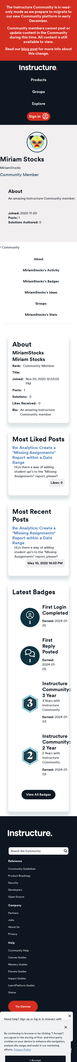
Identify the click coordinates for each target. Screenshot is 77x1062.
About (38, 259)
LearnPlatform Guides (21, 985)
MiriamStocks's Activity (41, 270)
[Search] (38, 851)
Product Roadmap (19, 875)
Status (12, 992)
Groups (38, 91)
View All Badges (38, 794)
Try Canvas (23, 1006)
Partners (13, 913)
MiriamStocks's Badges (41, 281)
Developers (15, 889)
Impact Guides (17, 978)
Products (38, 80)
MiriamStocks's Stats (41, 315)
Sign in (34, 116)
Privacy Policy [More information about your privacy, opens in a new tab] (22, 1056)
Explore (38, 103)
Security (13, 882)
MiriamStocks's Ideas (41, 292)
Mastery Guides (17, 964)
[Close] (65, 1034)
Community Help (18, 950)
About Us (14, 927)
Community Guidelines (22, 868)
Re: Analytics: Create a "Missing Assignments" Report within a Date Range (34, 455)
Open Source (16, 896)
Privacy (12, 933)
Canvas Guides (17, 957)
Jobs (11, 920)
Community (11, 247)
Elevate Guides (17, 971)
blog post (29, 49)
